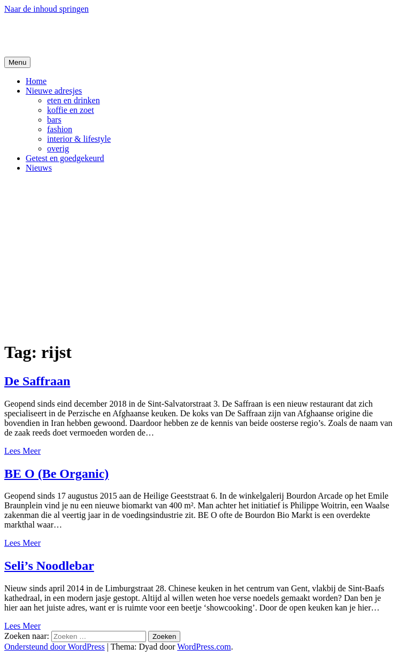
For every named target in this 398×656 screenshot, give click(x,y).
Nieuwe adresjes (54, 90)
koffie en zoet (70, 110)
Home (36, 81)
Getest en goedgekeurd (65, 158)
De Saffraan (37, 381)
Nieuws (39, 167)
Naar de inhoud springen (46, 8)
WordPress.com (204, 646)
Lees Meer (22, 450)
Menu (17, 62)
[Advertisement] (199, 256)
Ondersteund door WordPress (54, 646)
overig (58, 148)
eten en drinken (73, 100)
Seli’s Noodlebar (49, 566)
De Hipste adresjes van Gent (107, 34)
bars (54, 119)
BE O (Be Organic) (56, 473)
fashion (59, 129)
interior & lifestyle (79, 138)
